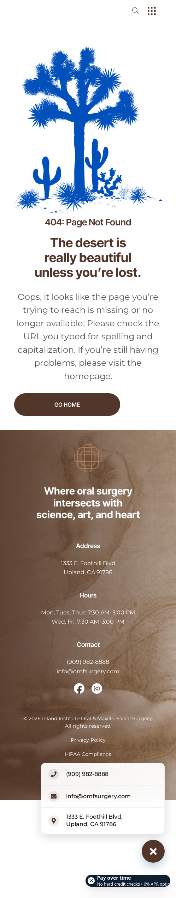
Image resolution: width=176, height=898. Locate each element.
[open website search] (141, 10)
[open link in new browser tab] (79, 688)
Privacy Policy (88, 740)
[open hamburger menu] (152, 11)
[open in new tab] (88, 568)
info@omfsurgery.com (88, 671)
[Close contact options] (153, 851)
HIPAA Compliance (88, 754)
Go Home (67, 404)
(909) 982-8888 (88, 662)
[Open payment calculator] (128, 877)
